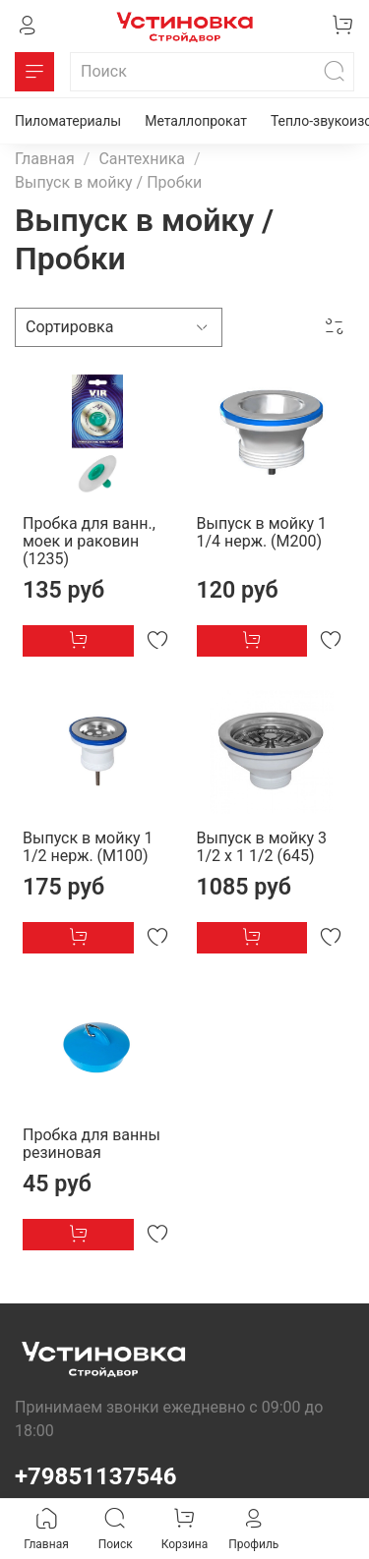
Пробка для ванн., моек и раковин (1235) (89, 541)
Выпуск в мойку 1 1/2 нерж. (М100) (88, 847)
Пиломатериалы (68, 121)
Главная (45, 158)
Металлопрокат (196, 121)
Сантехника (141, 158)
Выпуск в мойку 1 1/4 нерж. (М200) (262, 532)
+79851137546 (96, 1476)
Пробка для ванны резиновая (91, 1144)
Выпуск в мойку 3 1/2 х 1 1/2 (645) (262, 847)
